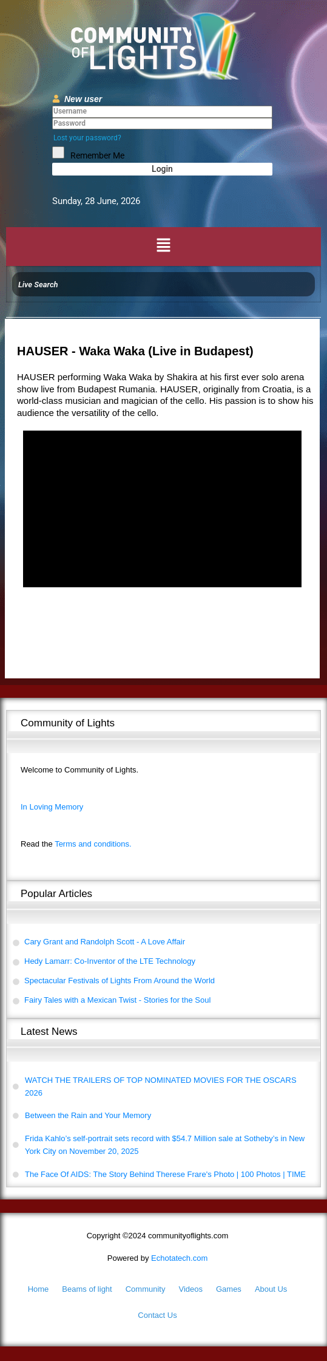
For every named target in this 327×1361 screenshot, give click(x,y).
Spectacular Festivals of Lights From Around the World (119, 980)
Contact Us (157, 1315)
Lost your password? (87, 138)
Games (228, 1289)
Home (38, 1289)
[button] (163, 246)
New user (83, 99)
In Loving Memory (52, 806)
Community (146, 1289)
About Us (271, 1289)
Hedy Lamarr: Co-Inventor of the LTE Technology (109, 961)
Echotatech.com (157, 1258)
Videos (190, 1289)
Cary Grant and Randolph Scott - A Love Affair (104, 941)
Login (162, 169)
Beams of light (87, 1289)
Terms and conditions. (76, 843)
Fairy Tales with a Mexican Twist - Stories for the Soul (117, 1000)
